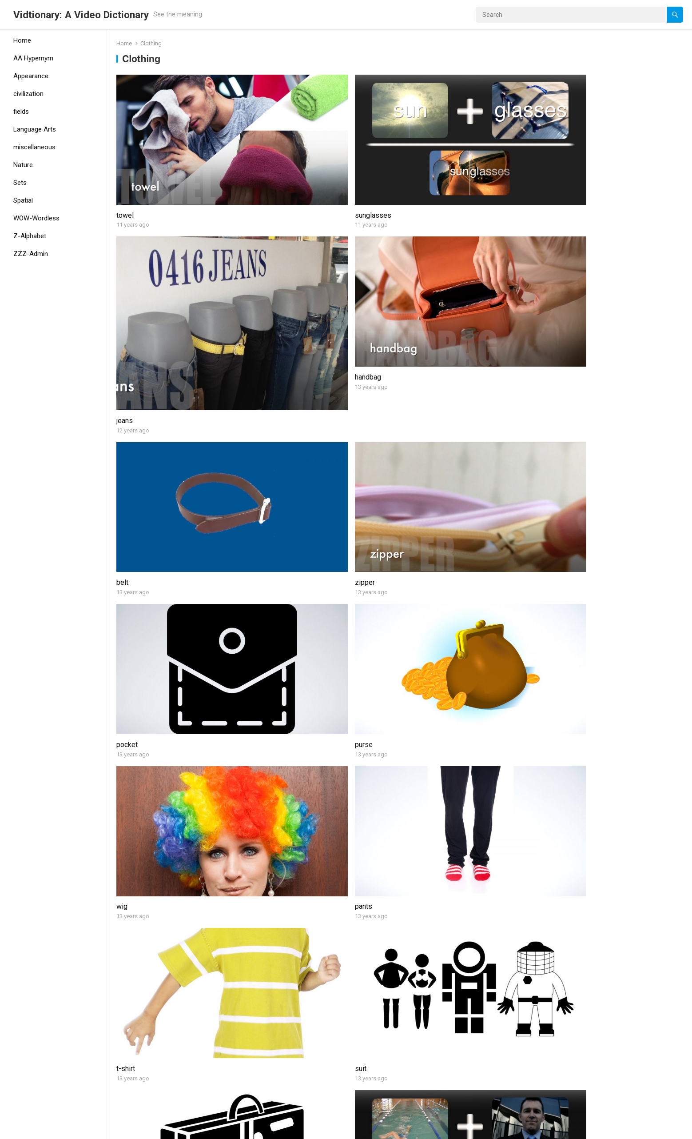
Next (417, 1094)
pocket (414, 296)
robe (267, 730)
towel (125, 161)
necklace (273, 947)
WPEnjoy (196, 1129)
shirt (410, 730)
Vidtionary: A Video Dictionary (81, 14)
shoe (554, 730)
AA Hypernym (33, 58)
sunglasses (278, 161)
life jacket (275, 1055)
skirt (123, 730)
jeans (411, 187)
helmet (127, 1055)
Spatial (23, 200)
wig (121, 404)
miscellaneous (34, 147)
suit (552, 404)
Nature (23, 165)
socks (125, 947)
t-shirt (412, 404)
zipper (270, 296)
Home (22, 40)
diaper (269, 621)
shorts (413, 513)
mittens (271, 839)
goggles (560, 621)
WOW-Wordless (36, 218)
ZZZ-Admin (30, 254)
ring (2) (558, 1055)
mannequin (420, 839)
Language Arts (34, 129)
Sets (20, 183)
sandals (559, 513)
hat (408, 947)
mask (411, 1055)
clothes (127, 621)
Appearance (30, 76)
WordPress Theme (149, 1129)
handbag (560, 161)
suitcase (129, 513)
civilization (28, 94)
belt (122, 296)
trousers (560, 839)
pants (268, 404)
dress (556, 947)
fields (21, 112)
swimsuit (274, 513)
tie (407, 621)
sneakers (130, 839)
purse (556, 296)
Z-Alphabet (29, 236)
